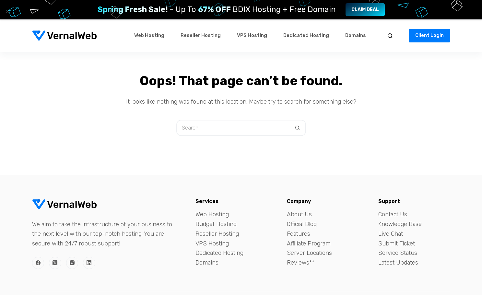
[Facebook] (38, 263)
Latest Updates (398, 262)
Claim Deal (365, 9)
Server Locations (309, 252)
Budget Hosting (216, 224)
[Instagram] (72, 263)
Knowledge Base (400, 224)
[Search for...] (233, 128)
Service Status (397, 252)
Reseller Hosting (201, 35)
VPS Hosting (252, 35)
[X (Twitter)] (55, 263)
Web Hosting (149, 35)
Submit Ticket (396, 243)
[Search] (390, 35)
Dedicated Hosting (306, 35)
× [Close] (7, 11)
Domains (355, 35)
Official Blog (302, 224)
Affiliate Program (309, 243)
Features (298, 233)
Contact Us (392, 214)
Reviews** (300, 262)
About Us (299, 214)
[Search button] (298, 128)
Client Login (429, 35)
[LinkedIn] (89, 263)
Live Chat (390, 233)
